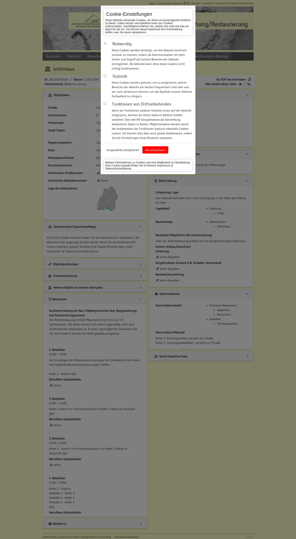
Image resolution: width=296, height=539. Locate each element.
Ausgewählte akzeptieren (122, 150)
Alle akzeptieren (155, 150)
